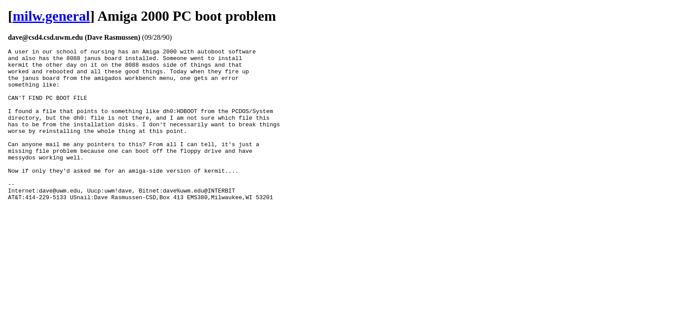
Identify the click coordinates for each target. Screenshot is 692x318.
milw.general (51, 16)
